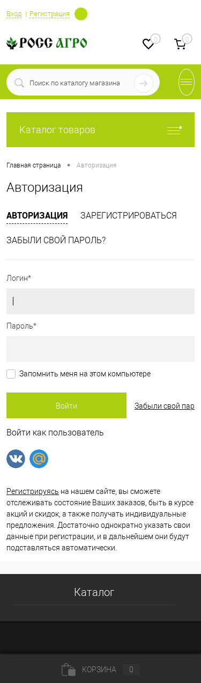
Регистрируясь (32, 491)
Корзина (101, 669)
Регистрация (49, 14)
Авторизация (37, 215)
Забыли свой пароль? (56, 240)
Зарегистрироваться (128, 215)
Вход (13, 14)
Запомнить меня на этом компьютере (85, 373)
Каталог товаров (100, 129)
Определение (81, 13)
